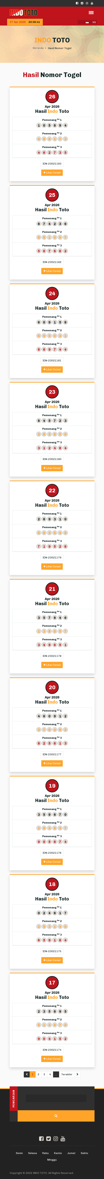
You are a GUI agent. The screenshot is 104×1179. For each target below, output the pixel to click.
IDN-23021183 (52, 163)
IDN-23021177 (52, 754)
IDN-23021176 (52, 852)
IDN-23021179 (52, 557)
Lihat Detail (52, 172)
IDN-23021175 (52, 951)
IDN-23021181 (52, 360)
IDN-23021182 (52, 262)
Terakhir (66, 1074)
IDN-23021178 (52, 656)
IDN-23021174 (52, 1049)
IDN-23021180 (52, 459)
